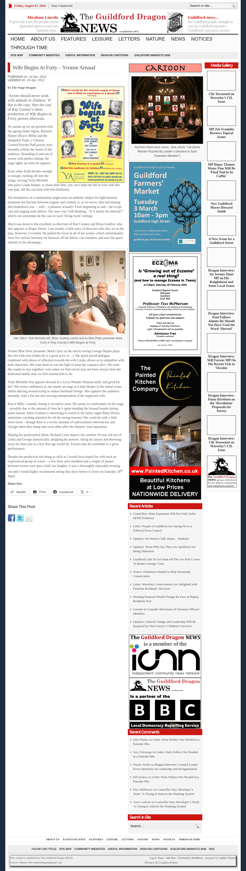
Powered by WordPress (190, 857)
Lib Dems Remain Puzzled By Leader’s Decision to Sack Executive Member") (168, 151)
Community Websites (44, 55)
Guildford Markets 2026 (152, 55)
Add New (171, 857)
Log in (153, 857)
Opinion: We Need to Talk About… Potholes (161, 538)
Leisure (102, 39)
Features (73, 39)
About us (43, 39)
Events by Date (74, 839)
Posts (161, 857)
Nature (155, 39)
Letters (129, 39)
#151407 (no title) (43, 848)
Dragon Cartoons (115, 55)
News (178, 39)
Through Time (29, 47)
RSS (212, 848)
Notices (201, 39)
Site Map (17, 55)
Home (18, 39)
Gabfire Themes (227, 857)
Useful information (80, 55)
